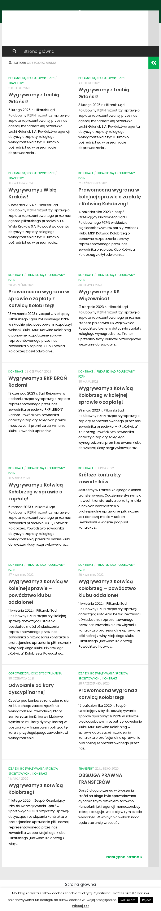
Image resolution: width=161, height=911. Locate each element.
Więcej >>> (80, 906)
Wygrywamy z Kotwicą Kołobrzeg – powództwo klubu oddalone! (107, 588)
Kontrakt (85, 173)
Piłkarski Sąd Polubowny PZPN (31, 78)
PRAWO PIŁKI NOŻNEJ (53, 14)
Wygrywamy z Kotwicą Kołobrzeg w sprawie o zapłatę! (35, 492)
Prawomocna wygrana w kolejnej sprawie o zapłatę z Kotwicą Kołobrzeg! (109, 197)
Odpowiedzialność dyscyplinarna (35, 673)
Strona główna (39, 51)
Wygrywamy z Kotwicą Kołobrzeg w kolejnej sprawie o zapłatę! (105, 395)
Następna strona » (124, 856)
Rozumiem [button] (128, 900)
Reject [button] (146, 900)
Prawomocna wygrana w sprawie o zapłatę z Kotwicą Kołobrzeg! (38, 299)
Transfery (16, 83)
